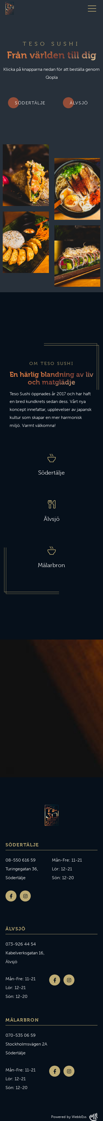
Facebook (10, 895)
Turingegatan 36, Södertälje (21, 873)
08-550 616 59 (20, 860)
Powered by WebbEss (74, 1117)
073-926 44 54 (20, 944)
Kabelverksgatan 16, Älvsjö (24, 957)
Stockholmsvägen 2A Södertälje (26, 1048)
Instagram (25, 895)
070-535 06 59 (20, 1035)
